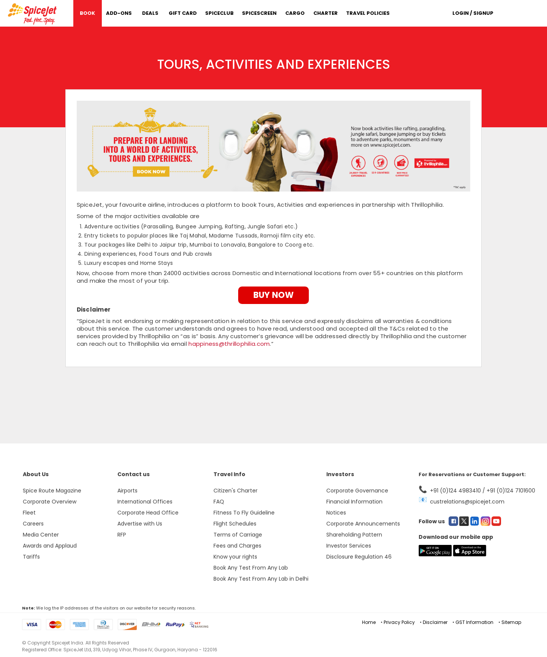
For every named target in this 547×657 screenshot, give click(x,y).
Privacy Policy (399, 622)
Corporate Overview (49, 501)
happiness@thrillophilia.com (229, 344)
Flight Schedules (234, 523)
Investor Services (348, 545)
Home (369, 622)
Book (87, 13)
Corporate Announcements (363, 523)
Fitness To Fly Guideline (244, 512)
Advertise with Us (139, 523)
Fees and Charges (237, 545)
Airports (127, 490)
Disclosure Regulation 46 (359, 556)
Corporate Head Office (148, 512)
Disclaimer (435, 622)
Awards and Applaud (50, 545)
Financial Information (354, 501)
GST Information (474, 622)
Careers (33, 523)
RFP (121, 534)
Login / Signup (472, 13)
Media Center (41, 534)
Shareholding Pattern (354, 534)
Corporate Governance (357, 490)
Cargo (295, 13)
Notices (336, 512)
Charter (325, 13)
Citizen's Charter (235, 490)
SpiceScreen (259, 13)
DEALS (150, 13)
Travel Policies (368, 13)
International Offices (144, 501)
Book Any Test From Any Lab (250, 568)
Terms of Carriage (237, 534)
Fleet (29, 512)
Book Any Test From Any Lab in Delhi (260, 579)
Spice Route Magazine (52, 490)
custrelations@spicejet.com (467, 501)
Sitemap (511, 622)
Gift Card (183, 13)
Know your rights (235, 556)
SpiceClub (219, 13)
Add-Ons (119, 13)
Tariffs (31, 556)
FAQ (218, 501)
